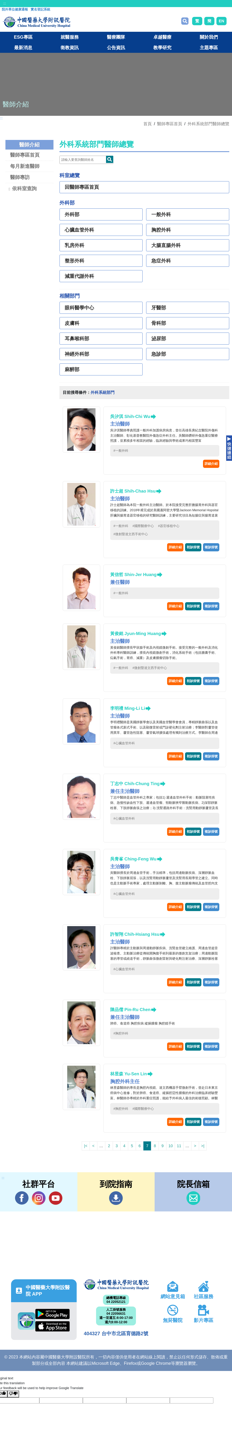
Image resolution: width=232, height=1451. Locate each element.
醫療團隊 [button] (116, 37)
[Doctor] (86, 160)
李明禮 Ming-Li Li (127, 708)
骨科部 (158, 323)
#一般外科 (120, 450)
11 (179, 1146)
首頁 (147, 123)
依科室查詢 (22, 189)
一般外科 (161, 214)
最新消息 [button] (23, 47)
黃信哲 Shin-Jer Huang (133, 574)
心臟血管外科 (79, 230)
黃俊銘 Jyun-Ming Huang (135, 633)
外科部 (72, 214)
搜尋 (184, 21)
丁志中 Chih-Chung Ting (135, 783)
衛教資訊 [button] (70, 47)
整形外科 (74, 261)
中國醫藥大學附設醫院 (116, 1284)
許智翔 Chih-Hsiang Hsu (135, 934)
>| (202, 1146)
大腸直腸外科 (166, 245)
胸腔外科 (161, 230)
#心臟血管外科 (124, 743)
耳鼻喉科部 (77, 338)
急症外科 (161, 261)
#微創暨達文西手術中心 (130, 534)
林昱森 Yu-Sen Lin (128, 1073)
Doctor (109, 159)
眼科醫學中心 (79, 308)
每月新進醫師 (25, 166)
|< (85, 1146)
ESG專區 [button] (23, 37)
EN (221, 21)
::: (4, 3)
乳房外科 (74, 245)
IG (38, 1198)
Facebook (22, 1198)
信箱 (193, 1198)
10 (170, 1146)
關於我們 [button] (209, 37)
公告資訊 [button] (116, 47)
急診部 (158, 354)
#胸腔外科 (120, 1033)
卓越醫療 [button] (162, 37)
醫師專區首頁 (25, 155)
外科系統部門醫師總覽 (208, 123)
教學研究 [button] (162, 47)
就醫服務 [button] (70, 37)
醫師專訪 (20, 177)
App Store (52, 1326)
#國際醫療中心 (143, 526)
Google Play (52, 1314)
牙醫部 (158, 308)
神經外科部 (77, 354)
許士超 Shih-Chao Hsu (133, 491)
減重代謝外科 (79, 276)
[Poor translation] (13, 1394)
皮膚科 (72, 323)
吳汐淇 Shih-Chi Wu (130, 416)
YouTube (55, 1198)
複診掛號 (211, 547)
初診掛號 (193, 547)
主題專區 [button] (209, 47)
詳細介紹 (211, 464)
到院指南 (116, 1198)
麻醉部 (72, 369)
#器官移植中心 (168, 526)
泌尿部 (158, 338)
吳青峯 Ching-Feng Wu (133, 858)
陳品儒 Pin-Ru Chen (130, 1009)
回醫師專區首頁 (82, 187)
